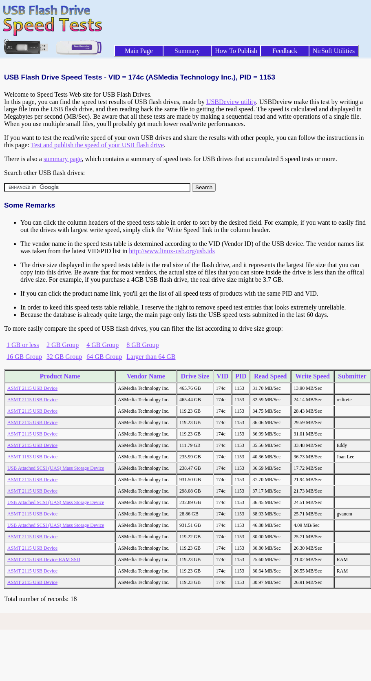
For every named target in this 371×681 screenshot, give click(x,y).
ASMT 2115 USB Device (32, 388)
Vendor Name (146, 376)
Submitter (352, 376)
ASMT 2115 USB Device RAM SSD (43, 559)
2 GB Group (62, 344)
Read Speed (270, 376)
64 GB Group (104, 356)
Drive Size (195, 376)
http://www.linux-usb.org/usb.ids (172, 251)
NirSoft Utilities (334, 50)
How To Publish (236, 50)
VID (222, 376)
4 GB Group (102, 344)
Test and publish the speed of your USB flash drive (97, 145)
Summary (187, 50)
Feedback (284, 50)
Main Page (139, 50)
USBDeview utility (231, 101)
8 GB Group (142, 344)
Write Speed (312, 376)
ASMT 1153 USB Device (32, 457)
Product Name (60, 376)
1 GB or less (23, 344)
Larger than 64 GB (150, 356)
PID (241, 376)
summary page (63, 158)
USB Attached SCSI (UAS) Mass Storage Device (55, 468)
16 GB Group (24, 356)
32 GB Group (64, 356)
